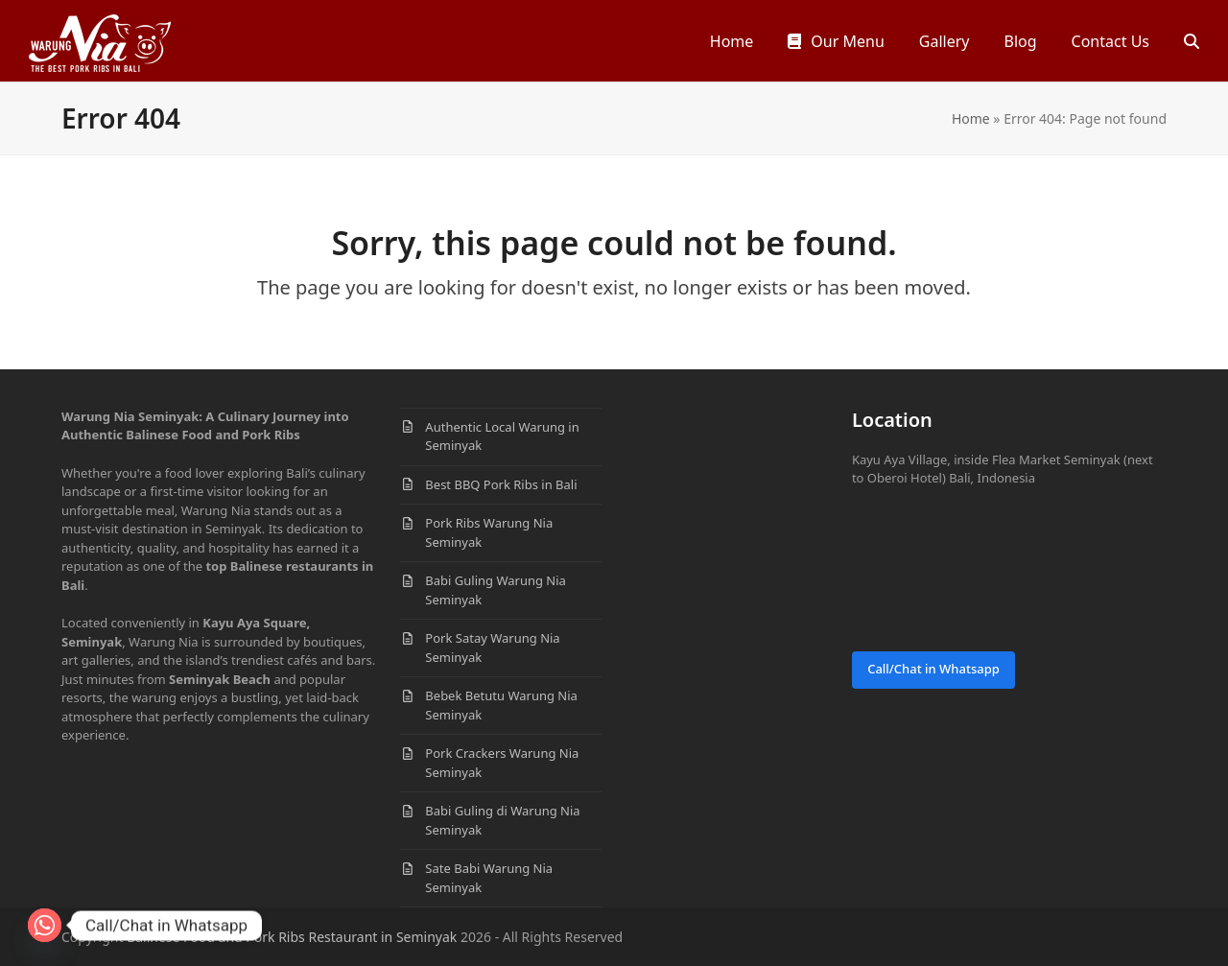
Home (971, 118)
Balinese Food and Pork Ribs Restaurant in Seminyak (292, 937)
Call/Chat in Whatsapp (933, 668)
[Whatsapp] (44, 925)
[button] (1191, 41)
